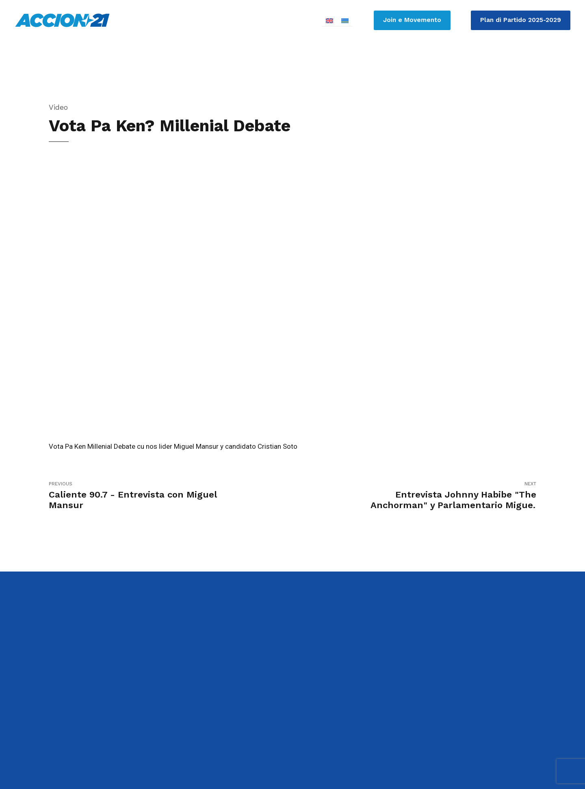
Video (58, 107)
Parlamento (354, 61)
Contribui (475, 61)
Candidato (301, 61)
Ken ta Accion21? (416, 61)
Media (517, 61)
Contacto (559, 61)
